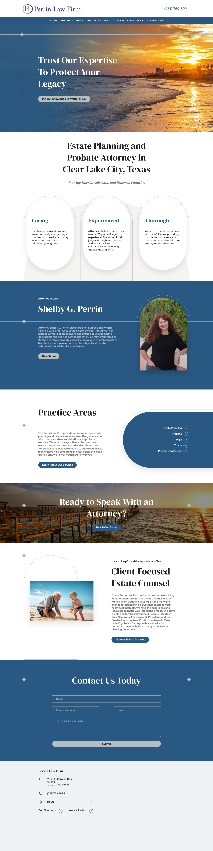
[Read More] (48, 356)
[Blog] (140, 20)
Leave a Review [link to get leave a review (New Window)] (77, 810)
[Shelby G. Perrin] (72, 20)
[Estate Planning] (156, 428)
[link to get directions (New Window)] (65, 783)
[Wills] (156, 438)
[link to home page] (51, 8)
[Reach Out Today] (106, 527)
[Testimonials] (124, 20)
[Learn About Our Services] (57, 465)
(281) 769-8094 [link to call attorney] (51, 793)
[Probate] (156, 433)
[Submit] (106, 744)
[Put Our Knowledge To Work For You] (64, 99)
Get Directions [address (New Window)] (47, 810)
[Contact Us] (155, 20)
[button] (110, 20)
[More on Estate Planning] (130, 640)
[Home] (54, 20)
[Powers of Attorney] (156, 450)
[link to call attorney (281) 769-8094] (176, 8)
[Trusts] (156, 444)
